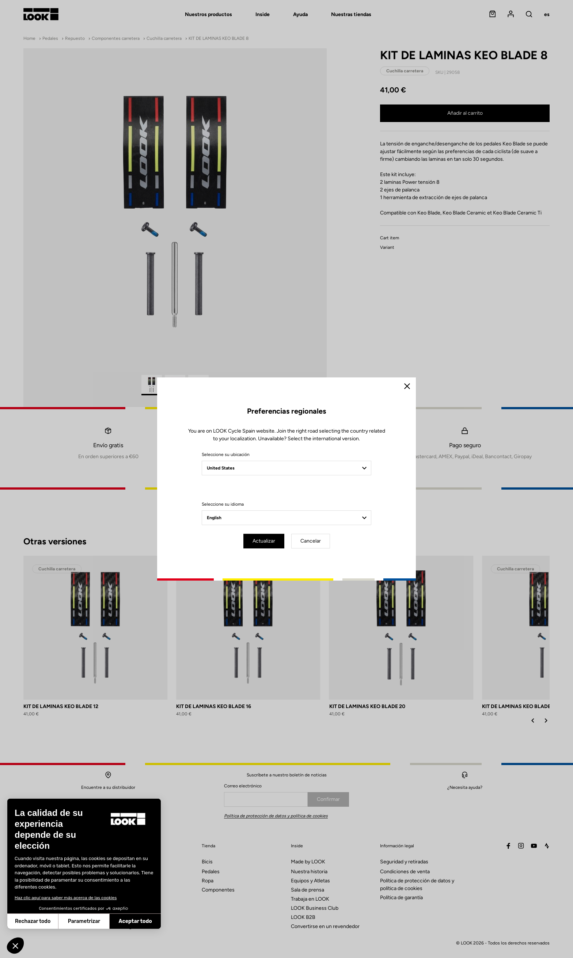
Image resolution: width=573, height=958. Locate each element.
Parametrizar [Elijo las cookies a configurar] (84, 921)
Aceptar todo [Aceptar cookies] (135, 921)
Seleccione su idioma (223, 504)
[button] (15, 945)
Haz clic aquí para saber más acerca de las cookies (66, 897)
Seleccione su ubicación (226, 454)
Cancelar (310, 541)
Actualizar (264, 541)
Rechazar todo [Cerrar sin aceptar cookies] (32, 921)
